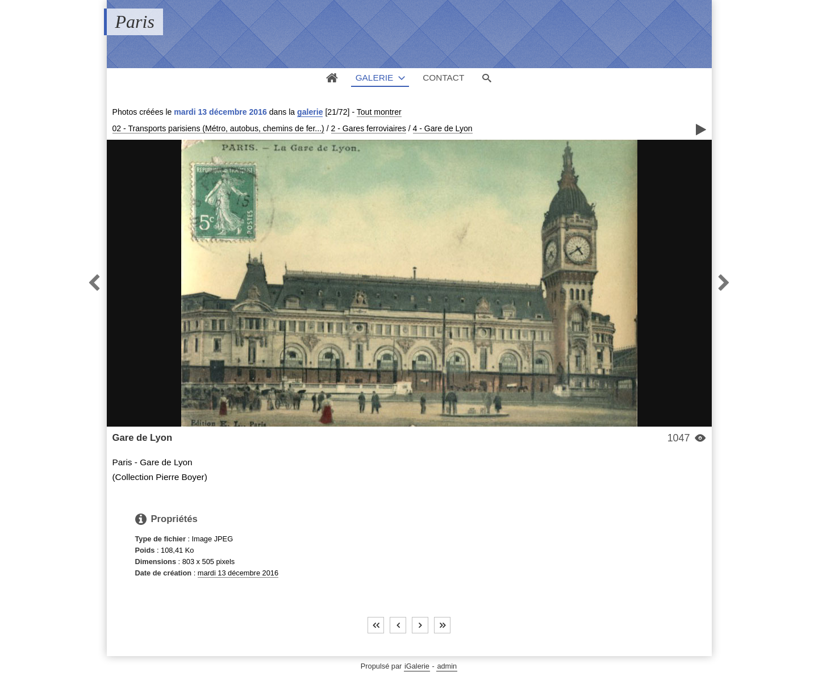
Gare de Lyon (142, 437)
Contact (443, 77)
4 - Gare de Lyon (443, 128)
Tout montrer (379, 111)
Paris (135, 21)
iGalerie (416, 666)
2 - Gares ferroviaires (368, 128)
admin (447, 666)
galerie (310, 111)
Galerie (375, 77)
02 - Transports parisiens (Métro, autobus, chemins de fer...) (218, 128)
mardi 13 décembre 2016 (238, 573)
